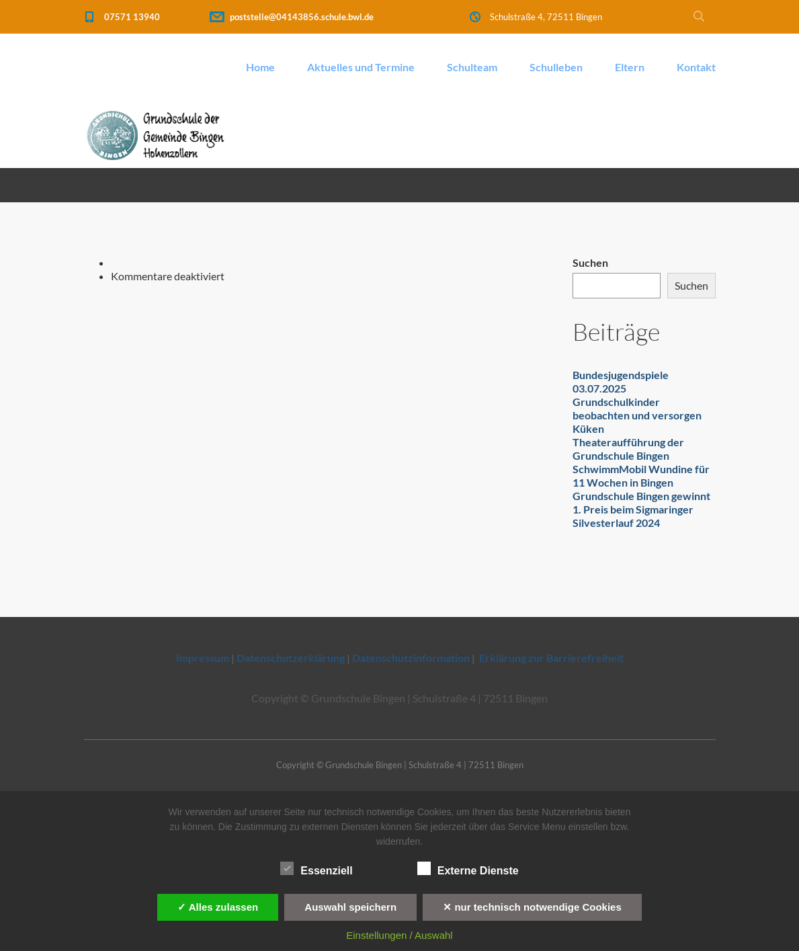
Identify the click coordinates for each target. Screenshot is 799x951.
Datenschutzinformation (411, 657)
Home (260, 66)
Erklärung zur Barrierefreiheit (551, 657)
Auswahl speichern (350, 907)
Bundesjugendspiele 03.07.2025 (621, 381)
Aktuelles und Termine (361, 66)
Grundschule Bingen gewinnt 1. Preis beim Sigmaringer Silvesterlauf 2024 (641, 509)
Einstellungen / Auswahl (399, 935)
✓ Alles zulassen (217, 907)
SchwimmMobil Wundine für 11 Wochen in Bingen (641, 475)
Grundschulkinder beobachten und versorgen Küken (637, 415)
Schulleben (556, 66)
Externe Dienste (468, 869)
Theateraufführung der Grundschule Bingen (628, 449)
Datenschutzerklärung (291, 657)
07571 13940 (132, 16)
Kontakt (696, 66)
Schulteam (472, 66)
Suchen (590, 262)
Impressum (202, 657)
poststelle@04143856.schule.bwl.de (302, 16)
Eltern (629, 66)
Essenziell (316, 869)
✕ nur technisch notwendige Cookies (532, 907)
